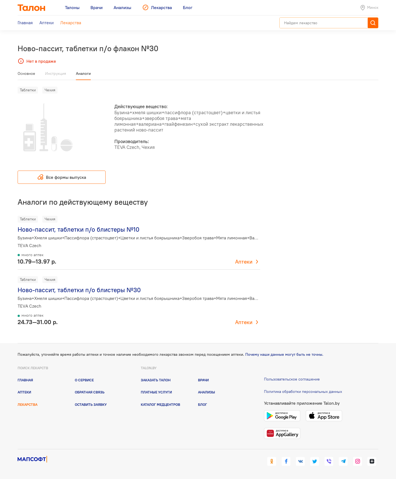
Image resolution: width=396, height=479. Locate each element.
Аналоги (83, 73)
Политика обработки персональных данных (303, 391)
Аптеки (243, 261)
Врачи (203, 380)
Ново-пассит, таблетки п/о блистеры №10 (78, 229)
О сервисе (84, 380)
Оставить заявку (91, 404)
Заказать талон (155, 380)
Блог (202, 404)
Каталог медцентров (160, 404)
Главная (25, 380)
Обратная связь (90, 392)
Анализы (206, 392)
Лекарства (27, 404)
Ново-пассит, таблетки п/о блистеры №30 (79, 290)
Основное (26, 73)
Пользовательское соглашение (292, 379)
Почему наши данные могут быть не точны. (284, 354)
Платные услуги (156, 392)
